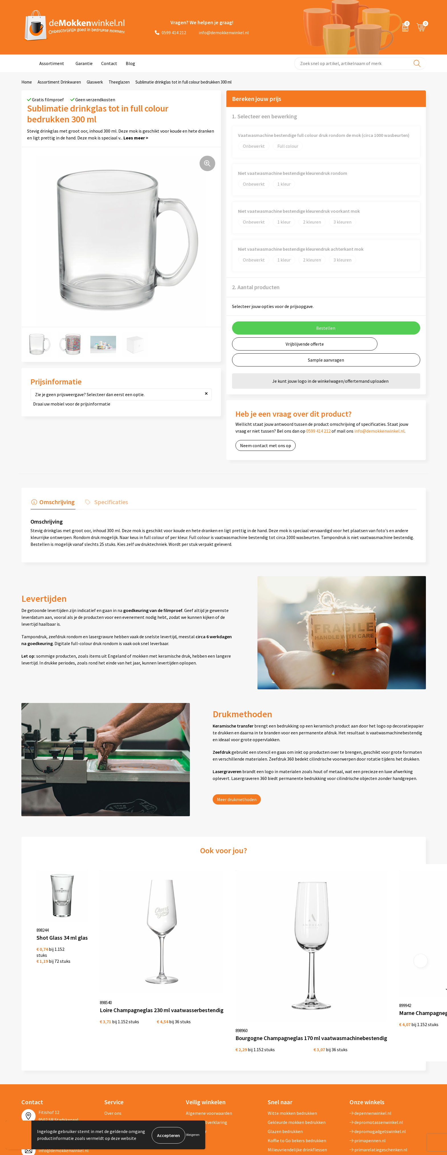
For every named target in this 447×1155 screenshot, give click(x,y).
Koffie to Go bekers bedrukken (297, 1078)
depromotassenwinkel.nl (376, 1060)
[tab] (52, 502)
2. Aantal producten (256, 287)
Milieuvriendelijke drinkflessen (297, 1087)
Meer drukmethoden (237, 798)
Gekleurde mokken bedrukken (297, 1060)
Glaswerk (95, 82)
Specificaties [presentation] (108, 501)
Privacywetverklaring (206, 1060)
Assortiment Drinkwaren (59, 82)
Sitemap (112, 1078)
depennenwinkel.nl (370, 1051)
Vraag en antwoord (122, 1069)
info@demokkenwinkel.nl (220, 32)
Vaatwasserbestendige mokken (298, 1096)
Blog (130, 63)
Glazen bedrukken (285, 1069)
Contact (109, 63)
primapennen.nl (368, 1078)
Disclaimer (196, 1069)
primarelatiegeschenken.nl (378, 1087)
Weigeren (193, 1135)
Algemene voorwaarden (209, 1051)
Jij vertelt (113, 1060)
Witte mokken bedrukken (292, 1051)
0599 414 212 (170, 32)
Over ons (112, 1051)
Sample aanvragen (326, 360)
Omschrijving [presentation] (56, 501)
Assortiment (51, 63)
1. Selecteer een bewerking (264, 116)
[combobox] (360, 63)
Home (26, 82)
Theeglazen (119, 82)
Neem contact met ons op (265, 445)
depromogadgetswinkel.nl (378, 1069)
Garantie (84, 63)
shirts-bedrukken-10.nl (374, 1096)
